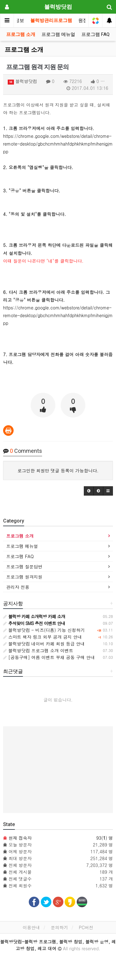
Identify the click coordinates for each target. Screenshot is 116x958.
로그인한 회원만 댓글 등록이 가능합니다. (58, 470)
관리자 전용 (17, 587)
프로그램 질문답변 (24, 566)
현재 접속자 (20, 838)
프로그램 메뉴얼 (58, 34)
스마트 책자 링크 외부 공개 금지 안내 (42, 637)
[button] (89, 491)
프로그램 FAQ (95, 34)
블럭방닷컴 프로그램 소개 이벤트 (38, 650)
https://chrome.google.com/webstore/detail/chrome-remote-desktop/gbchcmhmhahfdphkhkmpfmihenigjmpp (58, 144)
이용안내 (31, 927)
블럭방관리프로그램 (51, 20)
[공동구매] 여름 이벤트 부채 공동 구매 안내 (49, 657)
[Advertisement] (58, 769)
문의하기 (59, 927)
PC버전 (86, 927)
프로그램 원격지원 (24, 577)
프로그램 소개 (20, 34)
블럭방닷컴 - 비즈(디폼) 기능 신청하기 (44, 630)
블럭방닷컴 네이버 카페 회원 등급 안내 (44, 644)
